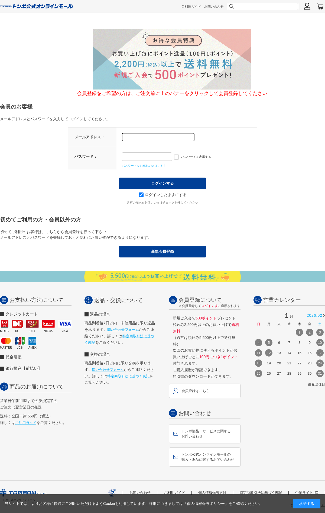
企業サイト (306, 493)
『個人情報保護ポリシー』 (206, 503)
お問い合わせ (214, 6)
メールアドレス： (89, 137)
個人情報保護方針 (212, 493)
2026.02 (314, 315)
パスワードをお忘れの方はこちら (144, 165)
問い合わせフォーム (123, 330)
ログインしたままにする (163, 194)
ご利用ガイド (191, 6)
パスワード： (85, 156)
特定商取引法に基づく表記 (128, 376)
